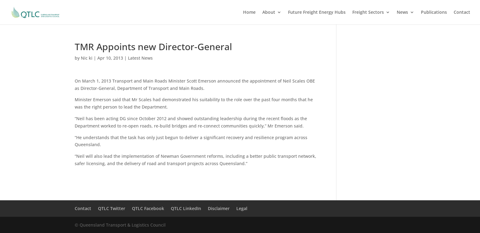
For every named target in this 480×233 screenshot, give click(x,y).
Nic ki (86, 58)
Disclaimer (219, 208)
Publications (434, 12)
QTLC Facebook (148, 208)
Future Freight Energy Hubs (317, 12)
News (402, 12)
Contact (462, 12)
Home (249, 12)
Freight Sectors (368, 12)
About (268, 12)
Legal (241, 208)
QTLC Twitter (111, 208)
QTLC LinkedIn (186, 208)
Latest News (140, 58)
